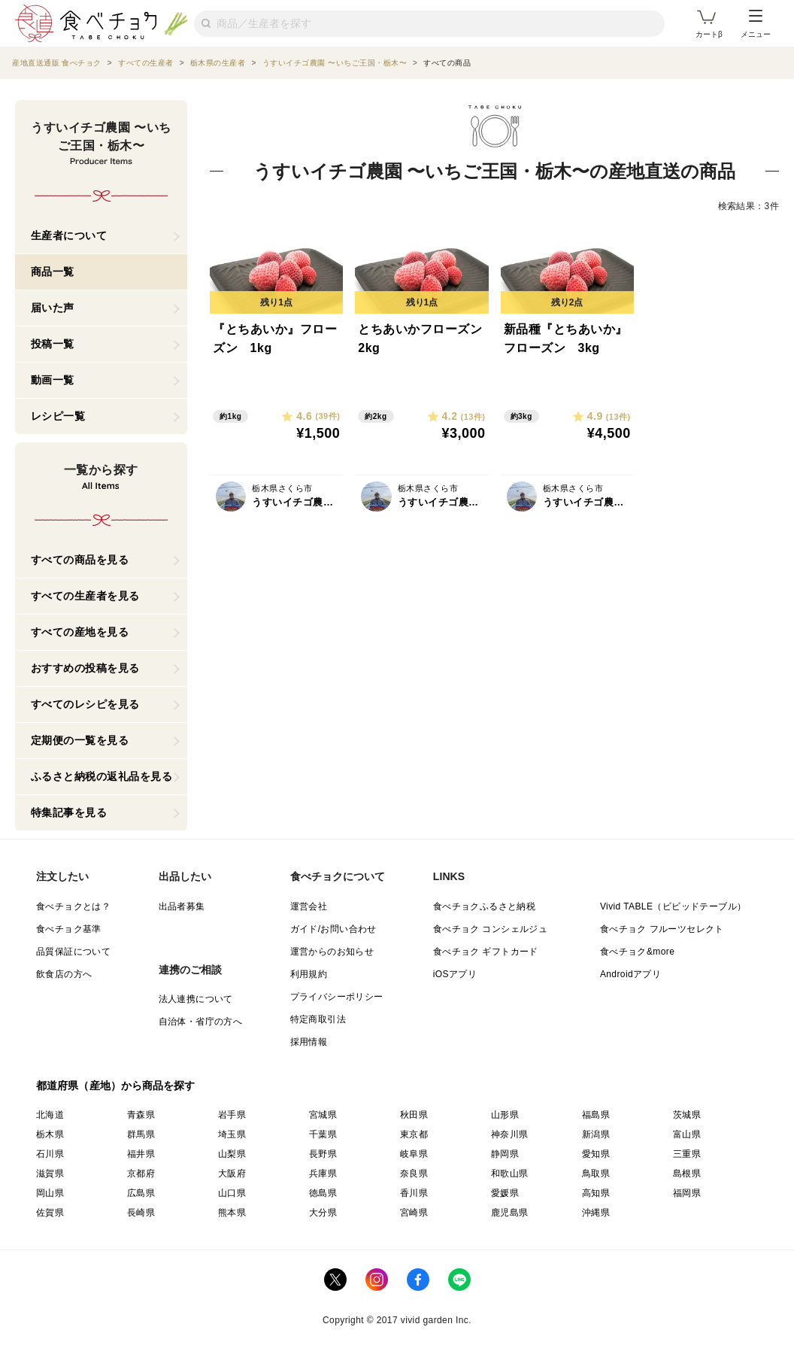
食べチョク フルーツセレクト (662, 929)
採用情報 (309, 1042)
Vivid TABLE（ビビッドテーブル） (673, 906)
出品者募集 (182, 906)
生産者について (69, 235)
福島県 (596, 1115)
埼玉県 (232, 1134)
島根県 (687, 1173)
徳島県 (323, 1193)
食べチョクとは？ (73, 906)
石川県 (50, 1154)
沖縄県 (596, 1212)
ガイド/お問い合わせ (333, 929)
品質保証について (73, 951)
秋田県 (414, 1115)
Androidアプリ (630, 974)
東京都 (414, 1134)
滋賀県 (50, 1173)
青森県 (141, 1115)
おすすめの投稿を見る (85, 668)
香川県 (414, 1193)
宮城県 (323, 1115)
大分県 (323, 1212)
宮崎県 (414, 1212)
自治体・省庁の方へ (201, 1021)
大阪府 (232, 1173)
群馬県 (141, 1134)
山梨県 (232, 1154)
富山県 (687, 1134)
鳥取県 (596, 1173)
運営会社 (309, 906)
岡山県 (50, 1193)
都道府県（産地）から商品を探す (115, 1085)
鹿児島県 (510, 1212)
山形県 (505, 1115)
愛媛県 (505, 1193)
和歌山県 (510, 1173)
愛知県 (596, 1154)
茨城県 (687, 1115)
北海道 (50, 1115)
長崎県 (141, 1212)
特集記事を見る (69, 812)
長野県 (323, 1154)
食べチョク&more (637, 951)
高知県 (596, 1193)
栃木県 (50, 1134)
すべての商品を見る (80, 560)
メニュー (756, 24)
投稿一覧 (52, 344)
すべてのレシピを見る (85, 704)
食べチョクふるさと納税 (484, 906)
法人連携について (196, 999)
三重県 (687, 1154)
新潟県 (596, 1134)
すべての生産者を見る (85, 596)
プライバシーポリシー (336, 996)
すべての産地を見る (80, 632)
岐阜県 (414, 1154)
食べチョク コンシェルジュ (490, 929)
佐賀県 (50, 1212)
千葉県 (323, 1134)
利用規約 (309, 974)
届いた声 (52, 308)
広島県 (141, 1193)
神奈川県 (510, 1134)
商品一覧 (52, 272)
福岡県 (687, 1193)
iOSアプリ (455, 974)
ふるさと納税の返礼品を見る (102, 776)
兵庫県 (323, 1173)
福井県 (141, 1154)
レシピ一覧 (58, 416)
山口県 (232, 1193)
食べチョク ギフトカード (485, 951)
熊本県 (232, 1212)
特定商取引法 (318, 1019)
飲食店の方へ (64, 974)
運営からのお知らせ (332, 951)
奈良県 (414, 1173)
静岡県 (505, 1154)
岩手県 (232, 1115)
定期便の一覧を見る (80, 740)
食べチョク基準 (69, 929)
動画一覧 (52, 380)
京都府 (141, 1173)
